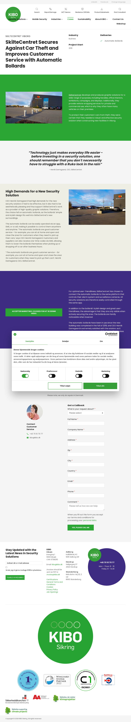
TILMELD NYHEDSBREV (15, 577)
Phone (71, 491)
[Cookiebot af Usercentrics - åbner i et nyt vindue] (107, 334)
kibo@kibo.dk (35, 437)
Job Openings (52, 592)
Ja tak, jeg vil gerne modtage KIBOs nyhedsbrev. (24, 570)
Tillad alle (100, 386)
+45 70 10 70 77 (36, 434)
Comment (73, 502)
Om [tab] (101, 341)
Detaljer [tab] (65, 341)
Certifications (52, 579)
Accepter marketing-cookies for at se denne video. (34, 312)
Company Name (76, 429)
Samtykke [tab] (30, 341)
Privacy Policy (52, 589)
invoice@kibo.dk (53, 574)
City (70, 460)
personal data (89, 520)
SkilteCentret (75, 95)
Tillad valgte (65, 386)
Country (72, 470)
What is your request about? (81, 409)
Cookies (50, 587)
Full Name (73, 419)
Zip (70, 450)
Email (71, 481)
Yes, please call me (80, 527)
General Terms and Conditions (55, 583)
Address (72, 440)
